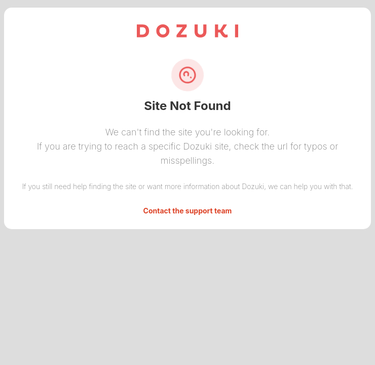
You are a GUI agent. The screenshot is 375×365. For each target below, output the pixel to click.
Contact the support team (187, 210)
